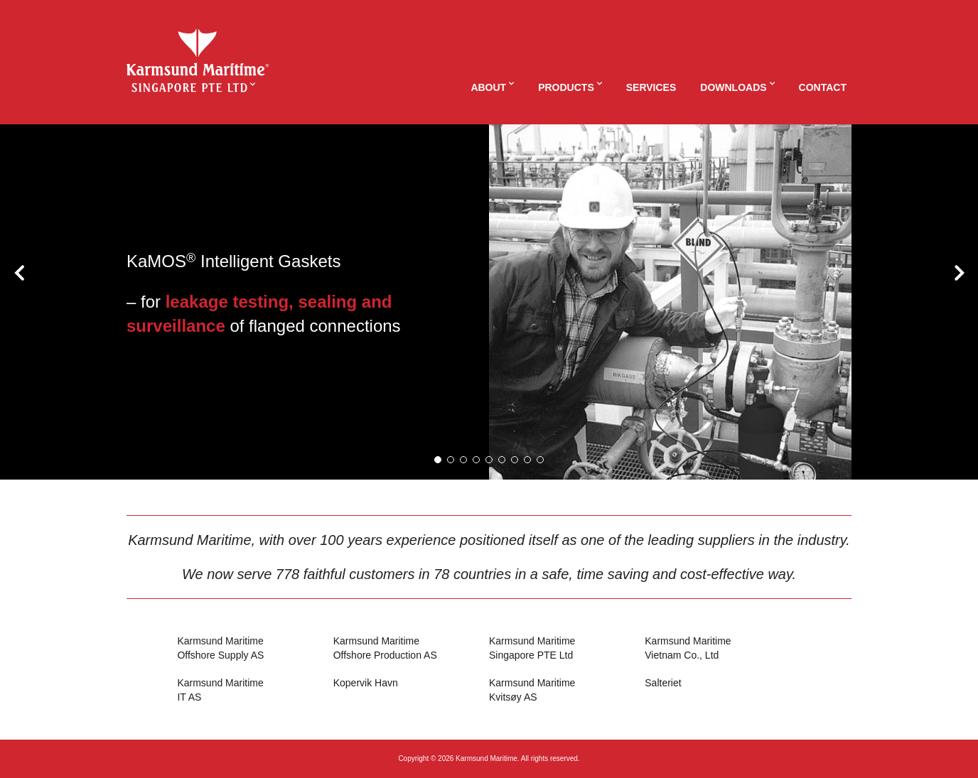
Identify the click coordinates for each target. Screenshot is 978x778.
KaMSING (198, 52)
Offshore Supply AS (255, 647)
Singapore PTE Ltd (567, 647)
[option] (489, 302)
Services (651, 87)
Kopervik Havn (365, 682)
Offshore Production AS (411, 647)
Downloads (733, 87)
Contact (823, 87)
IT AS (255, 689)
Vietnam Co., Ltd (722, 647)
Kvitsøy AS (567, 689)
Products (566, 87)
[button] (437, 459)
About (488, 87)
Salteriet (663, 682)
